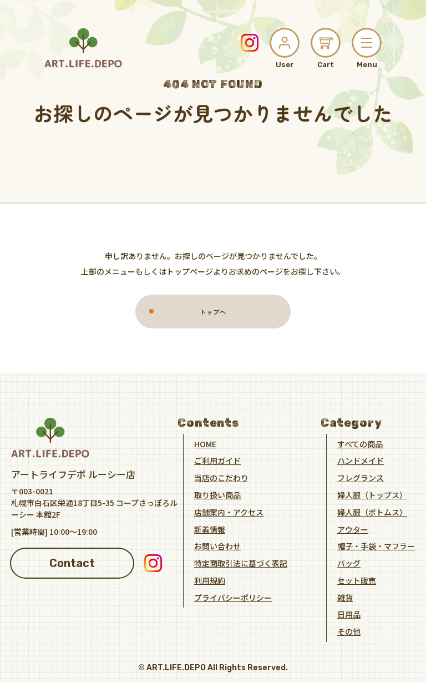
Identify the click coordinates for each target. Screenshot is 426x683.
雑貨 (345, 597)
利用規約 (209, 579)
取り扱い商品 (217, 494)
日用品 (349, 614)
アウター (352, 528)
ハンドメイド (360, 460)
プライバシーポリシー (233, 597)
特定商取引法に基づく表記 (240, 563)
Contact (72, 562)
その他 (349, 631)
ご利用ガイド (217, 460)
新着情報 (209, 528)
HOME (205, 443)
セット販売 (356, 579)
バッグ (349, 563)
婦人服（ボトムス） (372, 511)
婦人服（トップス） (372, 494)
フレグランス (360, 477)
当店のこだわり (221, 477)
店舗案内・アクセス (228, 511)
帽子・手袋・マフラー (376, 546)
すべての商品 (360, 443)
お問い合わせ (217, 546)
